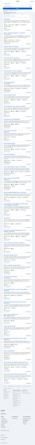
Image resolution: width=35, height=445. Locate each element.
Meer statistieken (7, 13)
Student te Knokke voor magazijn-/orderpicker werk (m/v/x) (16, 362)
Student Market (7, 19)
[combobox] (3, 435)
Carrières (2, 424)
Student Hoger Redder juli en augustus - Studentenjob (15, 166)
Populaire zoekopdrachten (8, 388)
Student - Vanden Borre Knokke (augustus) (12, 265)
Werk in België (3, 427)
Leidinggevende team (4, 421)
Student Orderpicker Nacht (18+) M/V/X (11, 178)
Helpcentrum (3, 425)
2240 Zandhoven (6, 398)
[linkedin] (8, 430)
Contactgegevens (4, 422)
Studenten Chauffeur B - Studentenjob (11, 57)
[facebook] (2, 430)
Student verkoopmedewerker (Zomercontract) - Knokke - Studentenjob (15, 302)
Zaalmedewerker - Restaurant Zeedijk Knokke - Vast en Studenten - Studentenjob (15, 231)
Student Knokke (7, 218)
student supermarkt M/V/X (9, 82)
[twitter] (6, 430)
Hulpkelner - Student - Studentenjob (11, 46)
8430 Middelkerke (6, 395)
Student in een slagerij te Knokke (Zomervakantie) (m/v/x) (15, 374)
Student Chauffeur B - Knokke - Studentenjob (13, 70)
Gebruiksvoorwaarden (4, 437)
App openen (32, 1)
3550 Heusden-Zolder (7, 391)
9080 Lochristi (6, 394)
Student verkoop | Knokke (9, 350)
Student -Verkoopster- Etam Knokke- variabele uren (14, 242)
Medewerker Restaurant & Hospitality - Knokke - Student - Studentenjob (15, 339)
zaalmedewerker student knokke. (10, 276)
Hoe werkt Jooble (4, 419)
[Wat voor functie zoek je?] (17, 4)
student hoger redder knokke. (10, 326)
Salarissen (24, 422)
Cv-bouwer (25, 423)
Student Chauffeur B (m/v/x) (9, 143)
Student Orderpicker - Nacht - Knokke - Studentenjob (14, 106)
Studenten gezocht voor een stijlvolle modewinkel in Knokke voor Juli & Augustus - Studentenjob (16, 204)
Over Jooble (3, 418)
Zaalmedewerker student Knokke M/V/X (12, 119)
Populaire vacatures (25, 391)
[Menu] (1, 1)
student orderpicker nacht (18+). (10, 130)
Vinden (17, 8)
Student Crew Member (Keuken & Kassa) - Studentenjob (15, 192)
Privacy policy (3, 439)
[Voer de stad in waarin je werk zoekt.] (17, 6)
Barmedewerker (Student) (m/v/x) (10, 255)
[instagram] (4, 430)
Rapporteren (28, 30)
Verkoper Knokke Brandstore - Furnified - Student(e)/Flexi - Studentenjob (15, 290)
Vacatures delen (14, 418)
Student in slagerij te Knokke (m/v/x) (11, 314)
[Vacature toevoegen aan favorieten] (31, 19)
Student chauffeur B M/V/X (9, 154)
